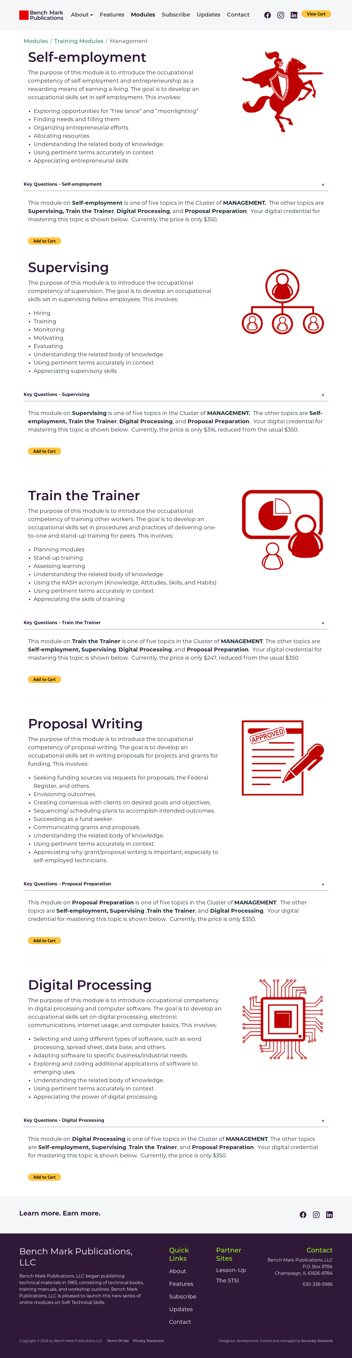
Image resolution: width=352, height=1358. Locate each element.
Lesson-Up (231, 1270)
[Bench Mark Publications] (41, 15)
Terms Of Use (118, 1341)
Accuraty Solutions (317, 1341)
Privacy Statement (148, 1341)
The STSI (227, 1281)
